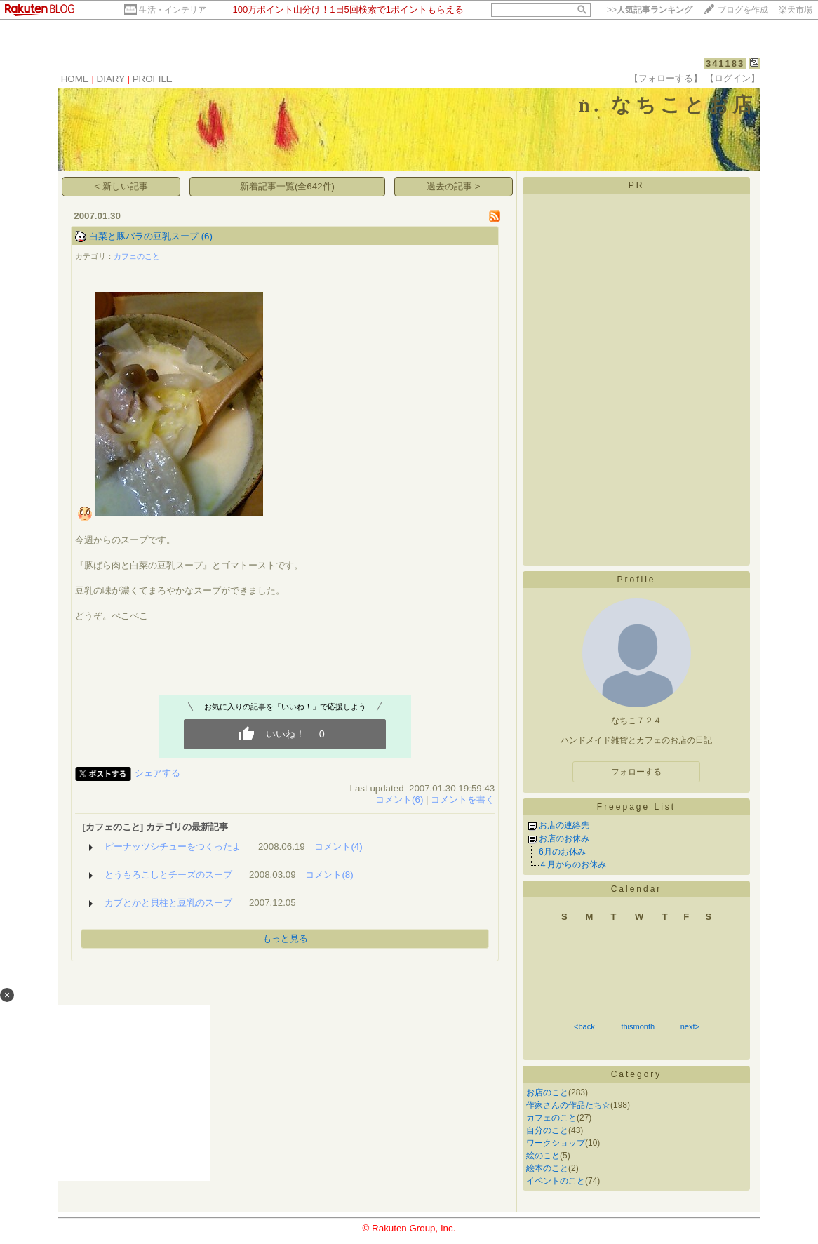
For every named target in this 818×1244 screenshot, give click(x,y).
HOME (75, 79)
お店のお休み (564, 838)
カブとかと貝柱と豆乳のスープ (168, 902)
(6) (207, 236)
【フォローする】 (665, 78)
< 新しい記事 (121, 186)
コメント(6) (399, 799)
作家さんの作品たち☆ (568, 1105)
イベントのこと (555, 1181)
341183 (725, 63)
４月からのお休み (572, 864)
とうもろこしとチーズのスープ (168, 874)
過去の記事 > (454, 186)
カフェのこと (137, 256)
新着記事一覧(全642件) (287, 186)
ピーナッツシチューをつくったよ (173, 846)
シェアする (157, 773)
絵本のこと (547, 1168)
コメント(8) (329, 874)
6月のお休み (562, 852)
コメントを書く (463, 799)
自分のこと (547, 1130)
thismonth (638, 1026)
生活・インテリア (172, 10)
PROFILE (153, 79)
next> (689, 1026)
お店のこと (547, 1092)
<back (584, 1026)
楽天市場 (795, 10)
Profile (636, 579)
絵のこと (543, 1156)
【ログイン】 (732, 78)
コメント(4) (338, 846)
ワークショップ (555, 1143)
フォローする (636, 772)
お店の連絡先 (564, 825)
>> (649, 10)
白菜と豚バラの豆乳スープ (144, 236)
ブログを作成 (743, 10)
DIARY (111, 79)
